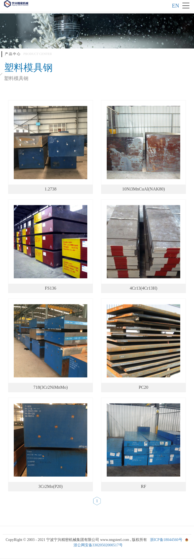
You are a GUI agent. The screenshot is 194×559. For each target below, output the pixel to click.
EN (175, 6)
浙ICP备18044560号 (166, 540)
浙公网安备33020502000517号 (98, 545)
